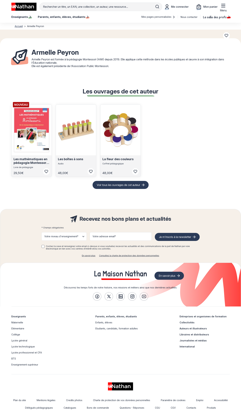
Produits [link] (211, 407)
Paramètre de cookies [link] (173, 400)
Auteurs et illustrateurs (193, 328)
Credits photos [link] (74, 400)
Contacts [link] (191, 407)
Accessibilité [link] (221, 400)
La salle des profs (216, 17)
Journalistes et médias (193, 340)
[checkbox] (43, 246)
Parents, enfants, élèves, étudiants (116, 316)
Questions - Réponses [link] (132, 407)
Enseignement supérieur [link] (24, 364)
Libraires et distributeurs (194, 334)
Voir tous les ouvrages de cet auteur (118, 185)
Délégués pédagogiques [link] (39, 407)
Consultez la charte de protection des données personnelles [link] (129, 255)
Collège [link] (15, 334)
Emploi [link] (199, 400)
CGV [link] (173, 407)
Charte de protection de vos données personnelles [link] (121, 400)
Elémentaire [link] (17, 328)
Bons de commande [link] (98, 407)
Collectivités (187, 322)
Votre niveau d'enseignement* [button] (61, 236)
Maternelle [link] (17, 322)
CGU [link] (157, 407)
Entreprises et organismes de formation (203, 316)
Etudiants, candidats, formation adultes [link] (116, 328)
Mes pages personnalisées (158, 16)
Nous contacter (189, 17)
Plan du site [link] (19, 400)
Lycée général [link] (19, 340)
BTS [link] (13, 358)
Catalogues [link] (70, 407)
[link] (97, 296)
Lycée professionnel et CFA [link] (26, 352)
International (187, 346)
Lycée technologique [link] (23, 346)
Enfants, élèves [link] (103, 322)
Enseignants (18, 316)
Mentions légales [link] (46, 400)
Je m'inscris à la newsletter (175, 237)
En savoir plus (88, 255)
